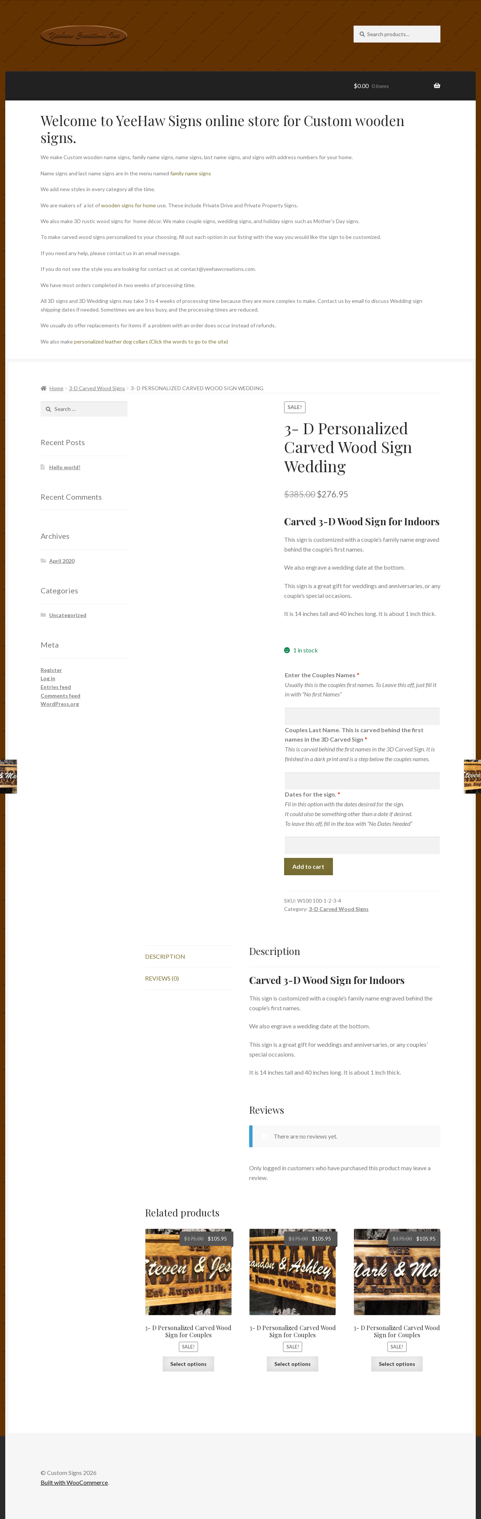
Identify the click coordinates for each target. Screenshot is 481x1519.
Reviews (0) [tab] (162, 978)
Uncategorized (67, 615)
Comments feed (60, 695)
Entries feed (56, 687)
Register (51, 670)
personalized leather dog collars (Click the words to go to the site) (151, 341)
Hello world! (64, 467)
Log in (48, 678)
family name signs (190, 173)
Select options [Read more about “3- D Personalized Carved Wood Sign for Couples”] (188, 1364)
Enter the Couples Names (322, 674)
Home (57, 388)
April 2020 (61, 561)
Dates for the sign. (312, 794)
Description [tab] (165, 956)
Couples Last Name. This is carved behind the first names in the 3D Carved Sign (354, 734)
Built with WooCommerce (74, 1482)
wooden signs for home (128, 205)
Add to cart (308, 866)
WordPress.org (60, 704)
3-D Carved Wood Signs (97, 388)
